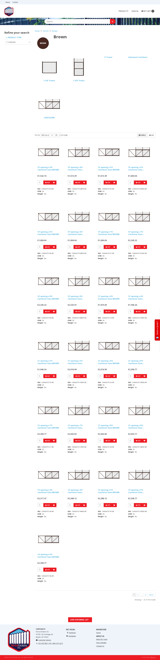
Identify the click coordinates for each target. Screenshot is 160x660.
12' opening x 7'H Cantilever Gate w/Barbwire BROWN (76, 426)
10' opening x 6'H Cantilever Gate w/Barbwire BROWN (76, 233)
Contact (15, 2)
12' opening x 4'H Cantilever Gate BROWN (108, 297)
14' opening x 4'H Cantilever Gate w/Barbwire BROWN (76, 491)
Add (47, 182)
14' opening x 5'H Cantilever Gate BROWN (108, 491)
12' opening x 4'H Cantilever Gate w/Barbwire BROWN (137, 297)
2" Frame (108, 57)
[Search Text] (80, 21)
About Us (100, 636)
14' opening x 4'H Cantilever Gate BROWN (48, 491)
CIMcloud (153, 657)
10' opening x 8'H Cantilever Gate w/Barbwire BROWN (76, 297)
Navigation (101, 629)
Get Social (70, 629)
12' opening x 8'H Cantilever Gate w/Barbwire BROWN (137, 426)
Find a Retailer (101, 643)
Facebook (71, 633)
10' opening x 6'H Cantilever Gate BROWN (48, 233)
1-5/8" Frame (79, 80)
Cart (147, 11)
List (151, 135)
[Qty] (40, 183)
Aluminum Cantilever (137, 57)
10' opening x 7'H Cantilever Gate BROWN (108, 233)
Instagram (71, 636)
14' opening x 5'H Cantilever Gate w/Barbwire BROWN (137, 491)
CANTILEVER (49, 117)
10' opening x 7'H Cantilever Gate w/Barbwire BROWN (137, 233)
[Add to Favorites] (53, 183)
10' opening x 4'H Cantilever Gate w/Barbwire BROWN (76, 168)
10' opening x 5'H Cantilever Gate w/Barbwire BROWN (137, 168)
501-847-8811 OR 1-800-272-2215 (49, 643)
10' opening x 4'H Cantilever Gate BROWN (48, 168)
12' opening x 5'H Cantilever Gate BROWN (48, 362)
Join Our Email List (79, 619)
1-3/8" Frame (49, 80)
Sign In (135, 11)
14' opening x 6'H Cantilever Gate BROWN (48, 555)
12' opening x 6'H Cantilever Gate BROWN (108, 362)
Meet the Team (101, 639)
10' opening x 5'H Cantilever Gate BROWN (108, 168)
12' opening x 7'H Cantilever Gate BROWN (48, 426)
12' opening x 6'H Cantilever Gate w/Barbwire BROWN (137, 362)
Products (123, 11)
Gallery (142, 135)
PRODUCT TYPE (14, 37)
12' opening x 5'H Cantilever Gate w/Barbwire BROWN (76, 362)
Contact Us (100, 646)
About (8, 2)
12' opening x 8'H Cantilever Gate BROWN (108, 426)
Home (98, 633)
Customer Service (43, 640)
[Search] (113, 21)
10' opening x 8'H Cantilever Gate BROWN (48, 297)
